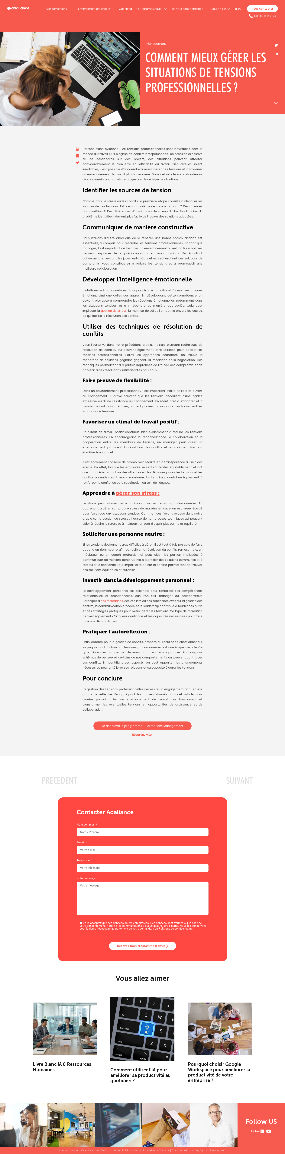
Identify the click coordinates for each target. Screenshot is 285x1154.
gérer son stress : (138, 493)
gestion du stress (114, 311)
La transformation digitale (93, 9)
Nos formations (56, 9)
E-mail (143, 846)
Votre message (143, 896)
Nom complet (143, 828)
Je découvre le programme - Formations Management (142, 726)
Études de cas (217, 9)
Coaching (125, 9)
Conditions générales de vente (100, 1150)
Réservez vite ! (142, 735)
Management (156, 44)
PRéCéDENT (59, 780)
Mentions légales (68, 1150)
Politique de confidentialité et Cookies (146, 1150)
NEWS (238, 9)
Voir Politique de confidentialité (173, 928)
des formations (112, 601)
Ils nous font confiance (187, 9)
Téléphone (143, 864)
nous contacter (262, 8)
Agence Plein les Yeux (213, 1150)
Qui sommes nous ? (149, 9)
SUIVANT (239, 780)
